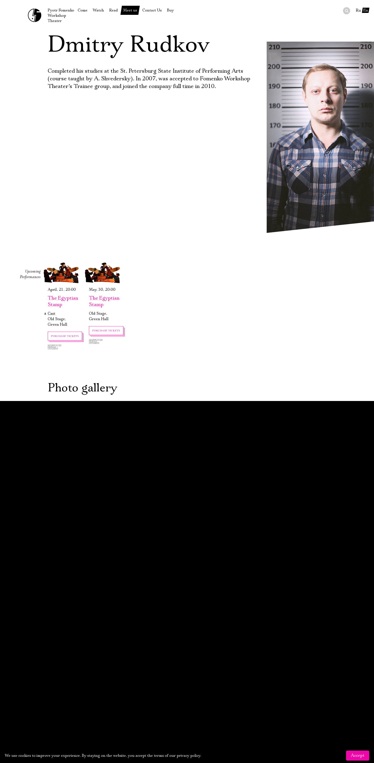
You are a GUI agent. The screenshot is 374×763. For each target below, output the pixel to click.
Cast (51, 313)
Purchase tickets (65, 336)
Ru (358, 10)
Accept (357, 755)
